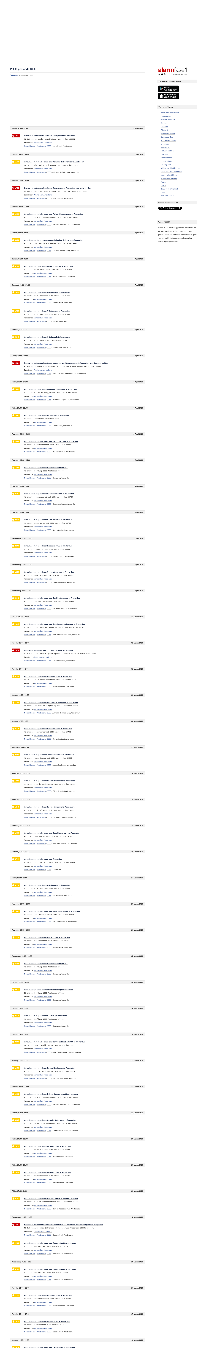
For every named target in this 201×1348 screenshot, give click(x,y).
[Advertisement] (77, 101)
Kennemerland (166, 158)
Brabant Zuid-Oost (168, 120)
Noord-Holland (29, 146)
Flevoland (164, 127)
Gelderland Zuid (167, 137)
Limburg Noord (166, 161)
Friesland (164, 130)
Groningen (165, 144)
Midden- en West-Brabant (170, 168)
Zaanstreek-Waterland (169, 189)
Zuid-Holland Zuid (167, 196)
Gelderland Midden (168, 133)
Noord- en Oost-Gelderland (171, 172)
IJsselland (164, 154)
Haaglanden (165, 147)
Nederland (14, 75)
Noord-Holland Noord (169, 175)
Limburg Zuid (166, 165)
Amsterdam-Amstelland (170, 113)
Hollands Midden (167, 151)
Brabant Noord (166, 116)
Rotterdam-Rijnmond (169, 178)
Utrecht (163, 185)
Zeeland (164, 192)
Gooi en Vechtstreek (168, 140)
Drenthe (164, 123)
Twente (163, 182)
